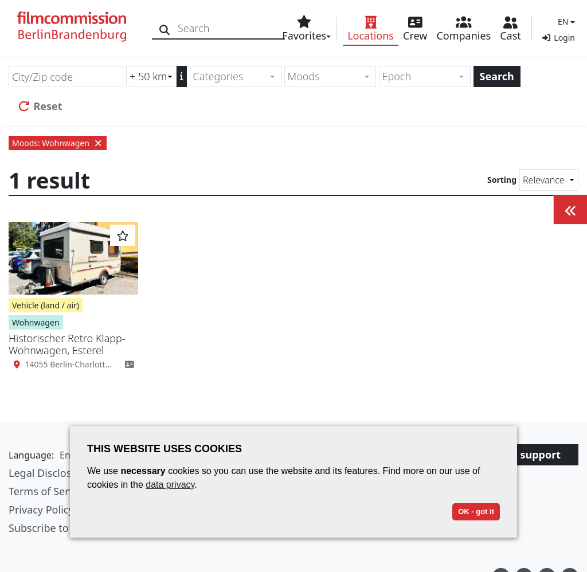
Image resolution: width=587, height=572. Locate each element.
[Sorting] (548, 180)
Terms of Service (48, 491)
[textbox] (230, 76)
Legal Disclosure (48, 473)
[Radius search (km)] (151, 76)
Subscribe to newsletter (65, 528)
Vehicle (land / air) (45, 305)
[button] (564, 21)
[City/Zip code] (66, 76)
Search (497, 76)
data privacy (170, 484)
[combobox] (235, 76)
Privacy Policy (41, 509)
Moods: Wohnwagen (57, 143)
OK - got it (476, 511)
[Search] (165, 28)
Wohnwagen (36, 322)
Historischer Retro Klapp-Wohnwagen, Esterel (67, 344)
